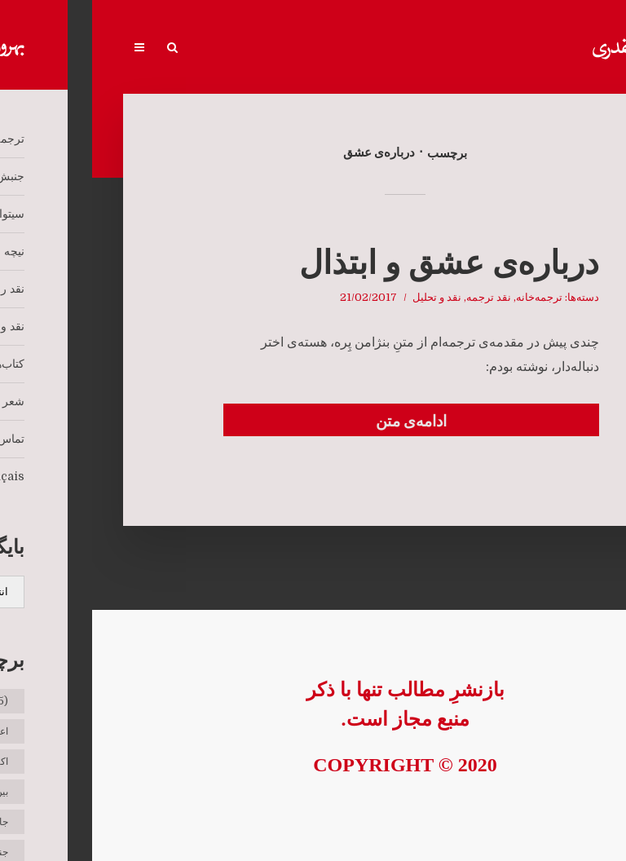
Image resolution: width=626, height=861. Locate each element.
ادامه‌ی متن (319, 421)
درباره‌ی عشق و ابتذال (357, 263)
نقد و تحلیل (344, 297)
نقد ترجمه (396, 297)
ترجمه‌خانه (447, 297)
